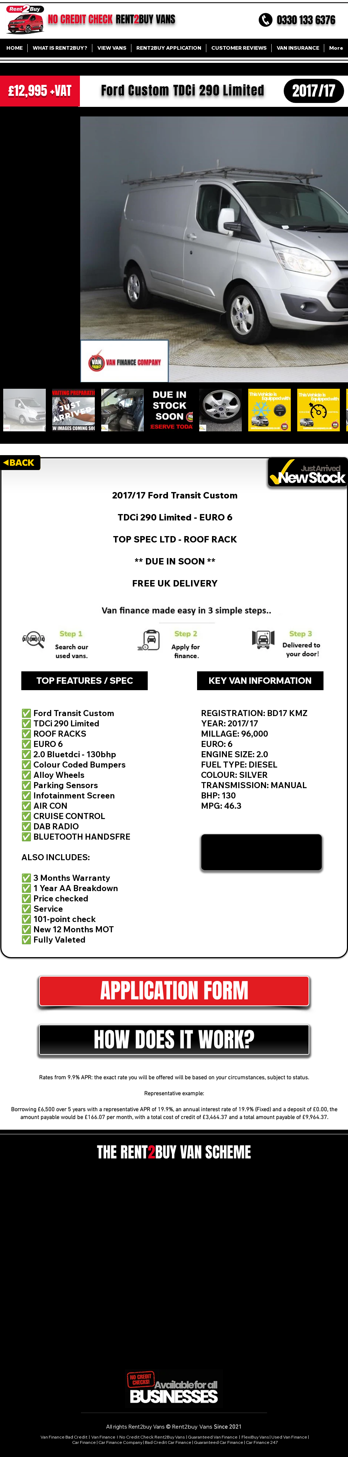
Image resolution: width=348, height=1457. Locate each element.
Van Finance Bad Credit (63, 1437)
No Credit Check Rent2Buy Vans (152, 1437)
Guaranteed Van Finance (213, 1437)
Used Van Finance (289, 1437)
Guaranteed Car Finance (218, 1442)
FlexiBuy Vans (255, 1437)
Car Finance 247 (262, 1442)
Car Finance (84, 1442)
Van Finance (103, 1437)
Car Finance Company (120, 1442)
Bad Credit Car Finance (168, 1442)
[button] (174, 991)
